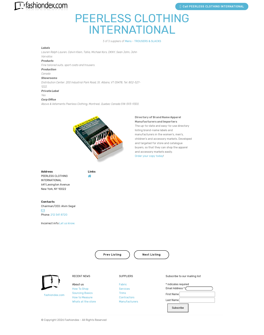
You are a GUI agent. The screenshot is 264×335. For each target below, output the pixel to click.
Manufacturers (128, 301)
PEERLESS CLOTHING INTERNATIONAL (132, 24)
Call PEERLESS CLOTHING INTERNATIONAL (212, 6)
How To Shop (80, 288)
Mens (128, 41)
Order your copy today (149, 156)
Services (124, 288)
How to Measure (82, 297)
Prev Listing (112, 254)
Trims (122, 293)
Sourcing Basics (82, 293)
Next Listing (151, 254)
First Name (172, 294)
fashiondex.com (54, 295)
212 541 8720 (59, 214)
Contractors (126, 297)
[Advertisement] (188, 77)
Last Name (172, 300)
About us (78, 284)
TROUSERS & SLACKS (147, 41)
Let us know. (67, 223)
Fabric (123, 284)
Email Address (175, 288)
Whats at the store (84, 301)
